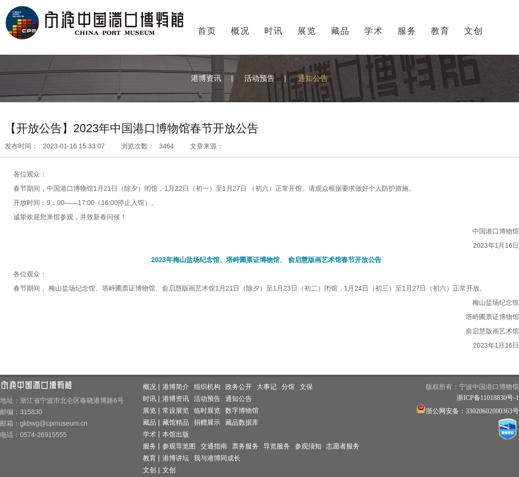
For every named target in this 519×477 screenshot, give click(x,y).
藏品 (340, 31)
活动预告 (259, 78)
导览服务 (276, 446)
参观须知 (308, 446)
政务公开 (238, 386)
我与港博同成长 (217, 458)
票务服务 (245, 446)
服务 (407, 31)
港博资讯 (206, 78)
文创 (473, 31)
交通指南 (213, 446)
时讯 (273, 31)
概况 (240, 31)
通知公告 (313, 78)
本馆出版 (175, 434)
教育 (440, 31)
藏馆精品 (175, 422)
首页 (207, 31)
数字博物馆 (242, 410)
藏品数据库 (242, 422)
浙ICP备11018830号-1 (488, 397)
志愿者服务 (342, 446)
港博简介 (175, 386)
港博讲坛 (175, 458)
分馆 (288, 386)
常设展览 (175, 410)
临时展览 (207, 410)
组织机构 (207, 386)
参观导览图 (179, 446)
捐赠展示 (207, 422)
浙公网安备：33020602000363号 (472, 411)
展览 (307, 31)
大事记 (267, 386)
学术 (373, 31)
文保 (306, 386)
